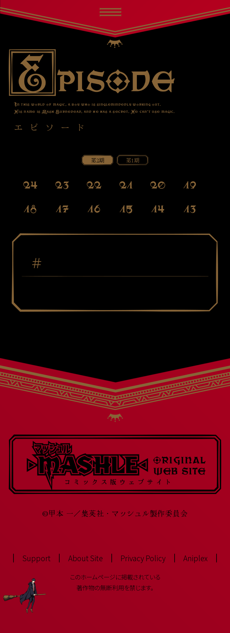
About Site (85, 558)
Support (36, 558)
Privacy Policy (143, 558)
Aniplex (195, 558)
